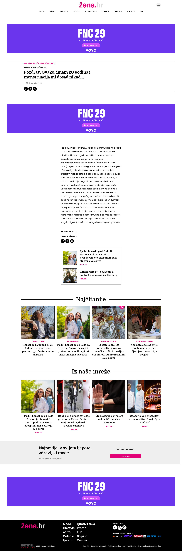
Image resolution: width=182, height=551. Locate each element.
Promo (81, 528)
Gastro (76, 11)
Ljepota (105, 11)
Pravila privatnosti (98, 546)
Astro (52, 11)
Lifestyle (118, 11)
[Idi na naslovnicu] (91, 7)
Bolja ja (131, 11)
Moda (41, 11)
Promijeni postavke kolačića (149, 546)
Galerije (64, 11)
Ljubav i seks (91, 11)
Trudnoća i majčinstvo (41, 63)
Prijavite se (126, 456)
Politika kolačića (114, 546)
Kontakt (86, 546)
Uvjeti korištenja (129, 546)
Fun (141, 11)
